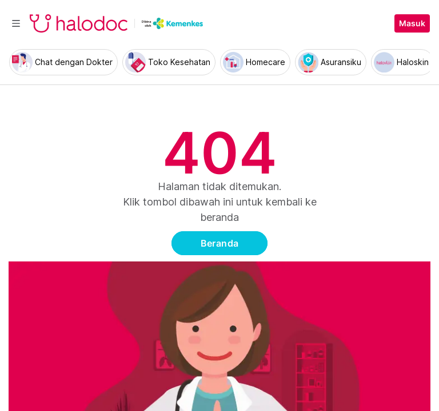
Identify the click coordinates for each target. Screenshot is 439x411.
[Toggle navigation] (16, 23)
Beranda (220, 243)
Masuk (412, 23)
